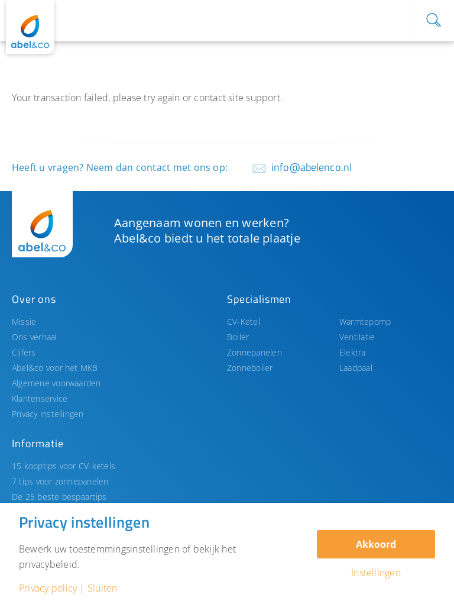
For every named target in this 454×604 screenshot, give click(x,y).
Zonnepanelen (254, 352)
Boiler (238, 337)
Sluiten (102, 588)
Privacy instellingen (48, 413)
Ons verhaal (34, 337)
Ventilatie (357, 337)
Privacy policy (48, 588)
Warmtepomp (365, 321)
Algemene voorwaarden (56, 383)
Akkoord (376, 544)
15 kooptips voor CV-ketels (63, 465)
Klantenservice (39, 398)
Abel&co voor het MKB (55, 367)
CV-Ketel (243, 321)
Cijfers (24, 352)
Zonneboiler (250, 367)
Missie (24, 321)
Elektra (352, 352)
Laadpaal (355, 367)
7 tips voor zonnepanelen (60, 481)
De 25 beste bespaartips (59, 496)
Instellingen (376, 572)
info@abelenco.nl (311, 167)
